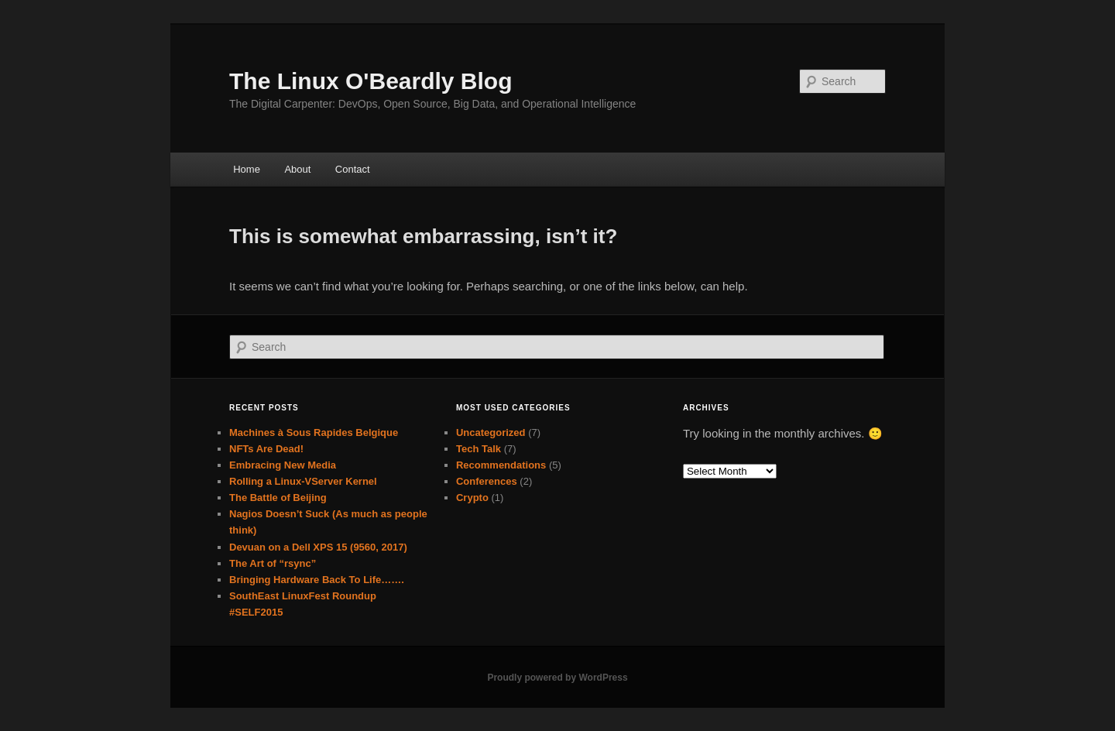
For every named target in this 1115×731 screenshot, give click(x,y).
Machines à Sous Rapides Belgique (313, 432)
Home (246, 169)
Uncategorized (491, 432)
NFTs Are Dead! (266, 449)
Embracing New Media (282, 465)
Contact (352, 169)
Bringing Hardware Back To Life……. (316, 579)
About (297, 169)
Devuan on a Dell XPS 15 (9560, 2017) (318, 547)
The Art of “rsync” (272, 563)
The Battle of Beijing (278, 497)
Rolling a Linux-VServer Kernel (303, 481)
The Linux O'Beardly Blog (371, 81)
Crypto (472, 497)
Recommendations (501, 465)
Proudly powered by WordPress (557, 677)
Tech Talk (478, 449)
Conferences (486, 481)
